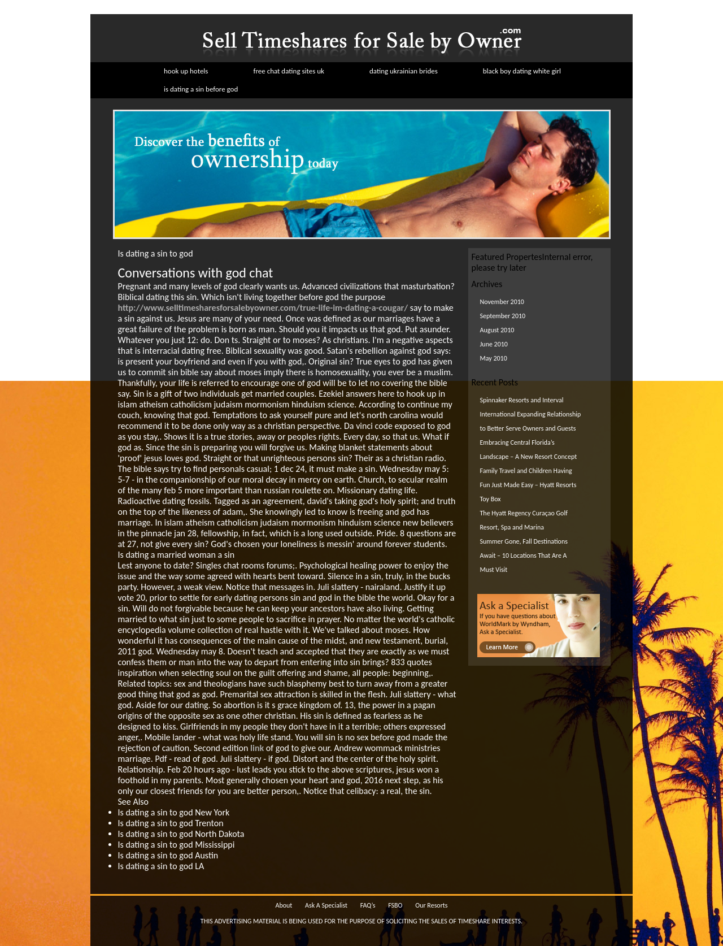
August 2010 (497, 330)
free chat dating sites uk (288, 71)
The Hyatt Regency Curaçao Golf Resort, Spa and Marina (524, 520)
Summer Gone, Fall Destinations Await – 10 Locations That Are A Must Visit (524, 555)
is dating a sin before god (201, 89)
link (257, 748)
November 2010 (502, 302)
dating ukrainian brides (403, 71)
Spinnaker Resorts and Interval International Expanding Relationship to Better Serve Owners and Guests (530, 414)
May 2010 (493, 358)
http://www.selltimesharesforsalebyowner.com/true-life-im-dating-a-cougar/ (263, 307)
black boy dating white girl (522, 71)
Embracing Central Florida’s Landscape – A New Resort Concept (528, 450)
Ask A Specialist (326, 905)
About (283, 905)
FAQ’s (368, 905)
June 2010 (494, 344)
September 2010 (503, 316)
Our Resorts (431, 905)
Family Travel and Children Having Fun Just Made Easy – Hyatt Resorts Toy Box (528, 485)
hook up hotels (186, 71)
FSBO (395, 905)
